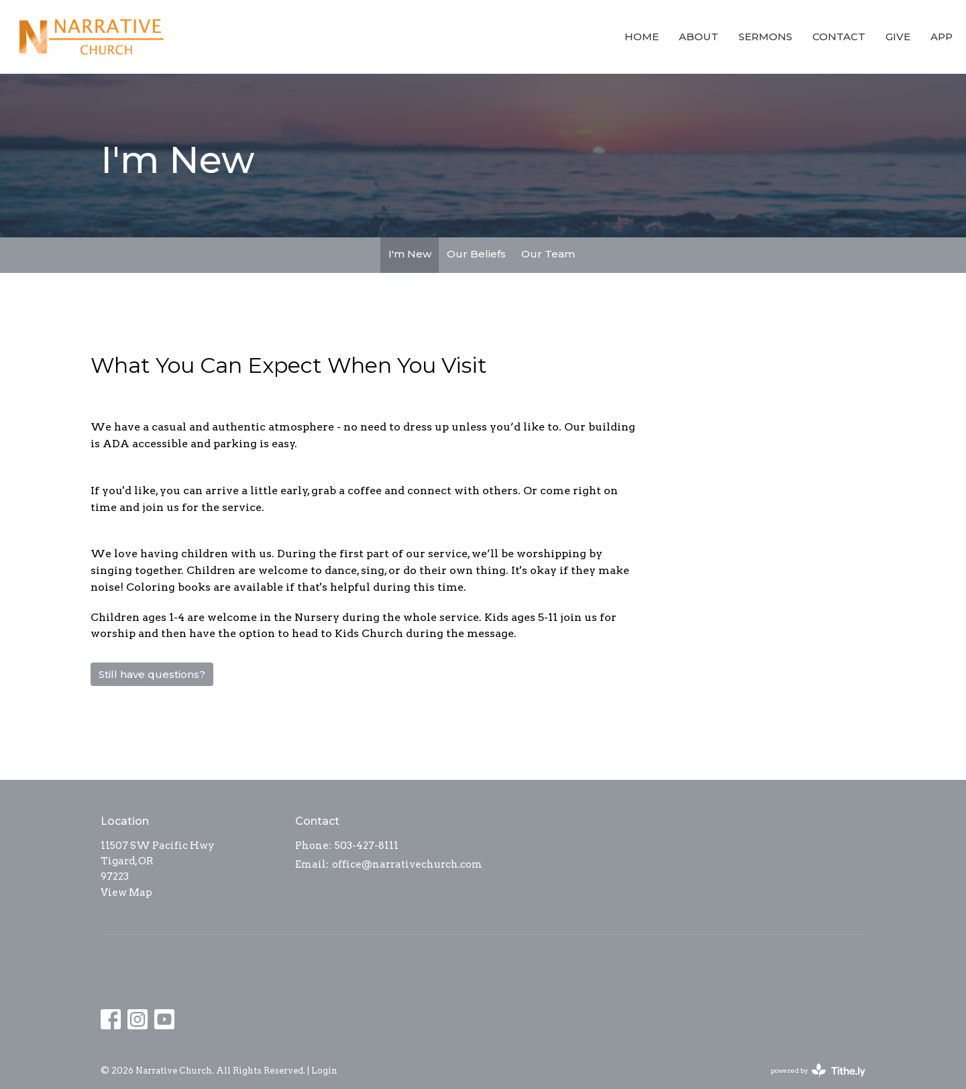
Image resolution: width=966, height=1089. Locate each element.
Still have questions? (152, 674)
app (941, 36)
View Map (126, 892)
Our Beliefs (476, 253)
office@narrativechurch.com (407, 864)
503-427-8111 (366, 846)
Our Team (548, 253)
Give (897, 36)
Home (642, 36)
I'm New (409, 253)
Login (324, 1071)
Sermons (765, 36)
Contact (838, 36)
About (698, 36)
